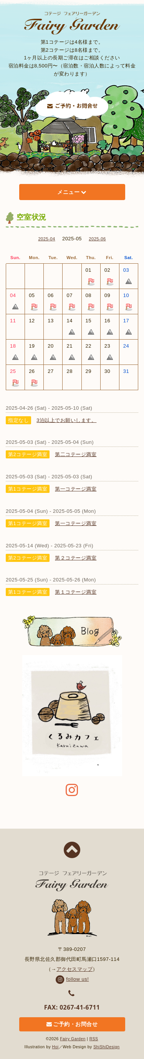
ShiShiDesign (106, 1047)
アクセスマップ (74, 969)
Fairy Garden (73, 1039)
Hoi (55, 1047)
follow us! (72, 979)
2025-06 (97, 238)
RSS (93, 1039)
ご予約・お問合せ (72, 1024)
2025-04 (46, 238)
